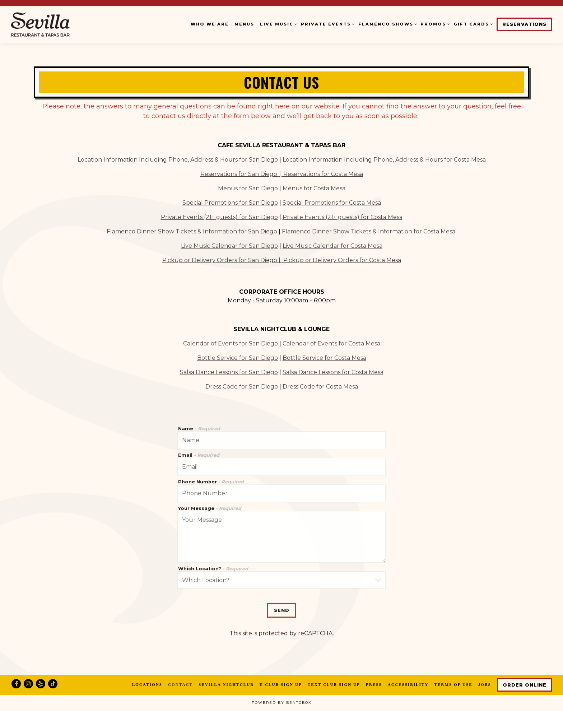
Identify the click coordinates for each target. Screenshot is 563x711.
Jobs (484, 684)
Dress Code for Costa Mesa (320, 385)
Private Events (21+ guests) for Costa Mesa (343, 216)
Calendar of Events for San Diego (230, 342)
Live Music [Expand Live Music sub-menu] (278, 24)
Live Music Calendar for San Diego (229, 245)
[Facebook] (16, 683)
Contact (180, 684)
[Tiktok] (52, 683)
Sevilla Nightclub (226, 684)
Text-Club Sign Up (334, 684)
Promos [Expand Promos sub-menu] (434, 24)
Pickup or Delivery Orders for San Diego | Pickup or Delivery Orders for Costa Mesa (281, 259)
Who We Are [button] (210, 24)
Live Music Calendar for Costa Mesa (332, 245)
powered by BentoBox (281, 703)
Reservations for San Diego (239, 173)
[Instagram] (28, 683)
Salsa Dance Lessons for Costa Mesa (333, 371)
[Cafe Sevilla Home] (56, 24)
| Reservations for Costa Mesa (321, 173)
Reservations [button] (524, 24)
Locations (147, 684)
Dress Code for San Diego (241, 385)
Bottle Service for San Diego (237, 357)
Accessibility (408, 684)
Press (374, 684)
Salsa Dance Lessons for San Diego (229, 371)
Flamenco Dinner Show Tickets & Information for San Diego (192, 230)
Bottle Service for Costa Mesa (324, 357)
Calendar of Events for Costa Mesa (331, 342)
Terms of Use (453, 684)
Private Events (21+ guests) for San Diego (219, 216)
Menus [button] (244, 24)
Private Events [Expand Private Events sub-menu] (327, 24)
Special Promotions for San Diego (230, 202)
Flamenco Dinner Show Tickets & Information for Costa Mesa (368, 230)
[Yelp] (40, 683)
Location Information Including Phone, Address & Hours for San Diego (178, 158)
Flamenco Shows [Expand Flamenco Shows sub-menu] (386, 24)
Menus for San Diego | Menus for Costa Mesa (281, 187)
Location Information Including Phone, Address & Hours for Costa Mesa (384, 158)
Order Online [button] (524, 685)
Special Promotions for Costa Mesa (332, 202)
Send (281, 597)
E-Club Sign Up (281, 684)
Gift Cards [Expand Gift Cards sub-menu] (472, 24)
